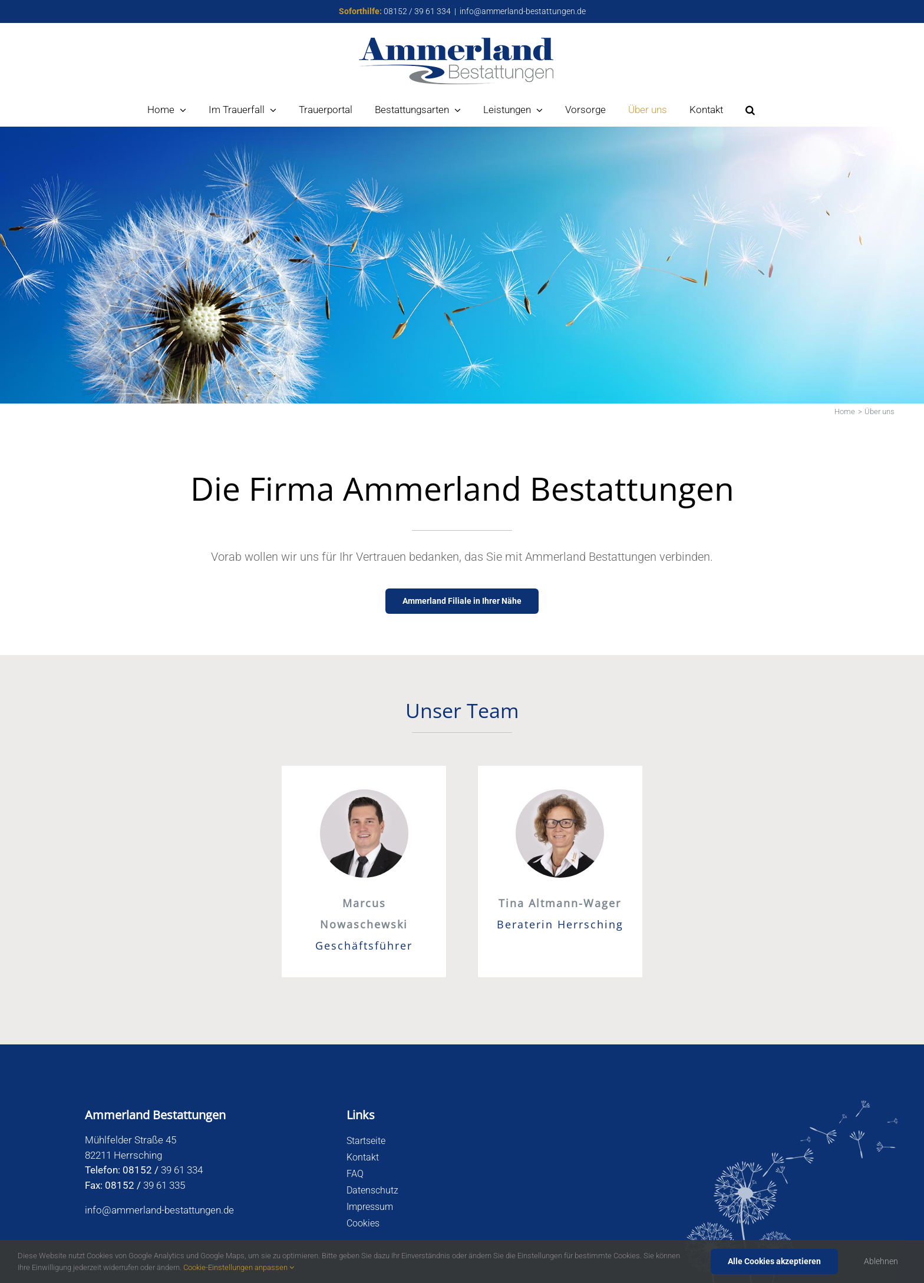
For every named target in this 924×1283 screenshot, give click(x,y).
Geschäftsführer (363, 945)
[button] (750, 110)
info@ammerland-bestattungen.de (523, 11)
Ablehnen (881, 1261)
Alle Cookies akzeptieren (774, 1261)
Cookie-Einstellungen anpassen (238, 1267)
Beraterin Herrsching (560, 924)
